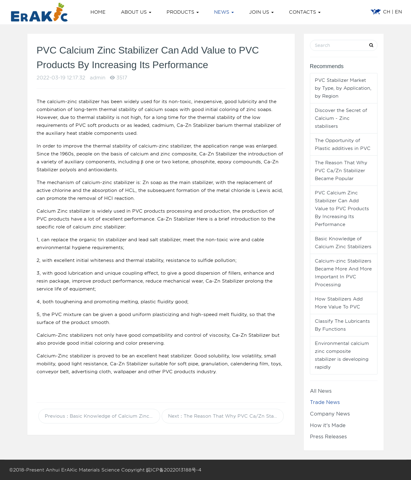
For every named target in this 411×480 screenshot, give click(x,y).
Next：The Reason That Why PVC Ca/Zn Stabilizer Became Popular (226, 416)
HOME (98, 12)
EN (398, 12)
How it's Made (328, 425)
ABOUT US (136, 12)
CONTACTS (305, 12)
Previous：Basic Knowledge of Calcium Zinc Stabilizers (102, 416)
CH (386, 12)
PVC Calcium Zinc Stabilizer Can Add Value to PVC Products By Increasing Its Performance (342, 208)
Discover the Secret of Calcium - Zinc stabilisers (341, 118)
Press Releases (328, 437)
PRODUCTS (183, 12)
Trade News (325, 402)
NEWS (224, 12)
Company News (330, 414)
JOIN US (261, 12)
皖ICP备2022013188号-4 (174, 470)
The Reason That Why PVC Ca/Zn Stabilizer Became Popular (341, 170)
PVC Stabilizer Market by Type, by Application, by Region (343, 88)
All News (321, 391)
